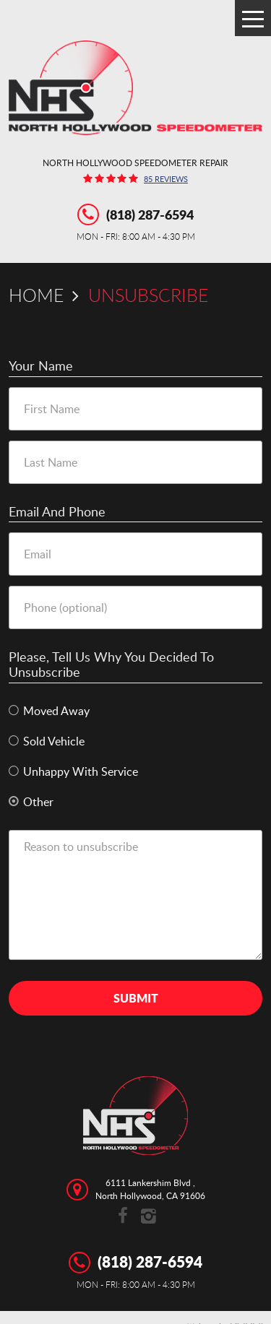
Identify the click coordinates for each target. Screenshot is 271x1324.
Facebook (123, 1216)
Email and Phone (57, 512)
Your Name (41, 366)
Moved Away (56, 711)
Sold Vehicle (54, 741)
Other (38, 802)
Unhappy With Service (80, 771)
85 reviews (166, 179)
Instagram (148, 1216)
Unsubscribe (148, 295)
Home (36, 295)
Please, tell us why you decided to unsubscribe (111, 664)
